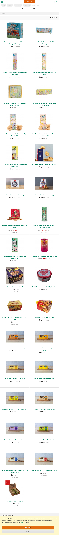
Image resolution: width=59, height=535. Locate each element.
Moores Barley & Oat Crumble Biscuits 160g (44, 471)
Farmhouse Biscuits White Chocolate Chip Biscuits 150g (15, 165)
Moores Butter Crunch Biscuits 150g (44, 379)
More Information (8, 515)
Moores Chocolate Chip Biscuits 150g (14, 440)
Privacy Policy (23, 522)
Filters (4, 13)
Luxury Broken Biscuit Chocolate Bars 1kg (15, 287)
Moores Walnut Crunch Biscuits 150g (44, 409)
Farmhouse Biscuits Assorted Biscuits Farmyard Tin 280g (15, 43)
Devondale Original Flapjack (15, 501)
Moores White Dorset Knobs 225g (44, 195)
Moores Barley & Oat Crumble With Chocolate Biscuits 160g (15, 472)
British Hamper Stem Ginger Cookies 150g (44, 164)
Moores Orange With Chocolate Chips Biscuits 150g (44, 349)
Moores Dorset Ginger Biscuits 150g (44, 440)
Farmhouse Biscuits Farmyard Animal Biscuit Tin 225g (44, 43)
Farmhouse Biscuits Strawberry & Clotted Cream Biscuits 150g (44, 135)
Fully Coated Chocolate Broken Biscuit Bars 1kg (14, 318)
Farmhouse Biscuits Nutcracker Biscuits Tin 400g (14, 227)
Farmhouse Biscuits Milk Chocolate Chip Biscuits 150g (14, 135)
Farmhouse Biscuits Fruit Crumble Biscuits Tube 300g (15, 74)
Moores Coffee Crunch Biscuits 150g (15, 348)
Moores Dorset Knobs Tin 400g (15, 195)
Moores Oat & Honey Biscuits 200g (15, 379)
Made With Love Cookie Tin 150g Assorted (44, 287)
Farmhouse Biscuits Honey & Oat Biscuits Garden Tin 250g (14, 104)
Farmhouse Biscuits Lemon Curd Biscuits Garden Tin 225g (44, 104)
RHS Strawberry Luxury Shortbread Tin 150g (44, 256)
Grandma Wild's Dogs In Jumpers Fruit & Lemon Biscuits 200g (44, 227)
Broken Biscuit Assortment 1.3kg (44, 317)
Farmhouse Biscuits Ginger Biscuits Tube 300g (44, 74)
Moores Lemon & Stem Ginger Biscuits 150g (14, 409)
